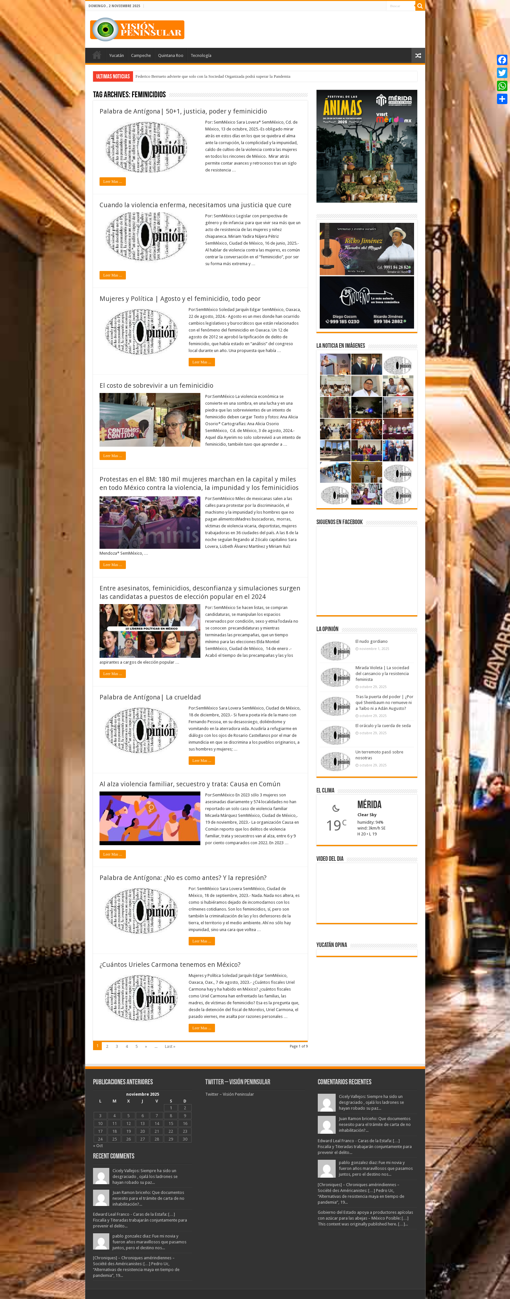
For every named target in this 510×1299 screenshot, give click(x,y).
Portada (96, 54)
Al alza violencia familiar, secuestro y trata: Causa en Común (190, 784)
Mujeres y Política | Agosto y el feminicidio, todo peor (180, 299)
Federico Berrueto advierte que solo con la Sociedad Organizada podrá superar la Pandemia (213, 76)
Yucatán (116, 55)
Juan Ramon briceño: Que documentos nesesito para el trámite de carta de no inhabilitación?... (148, 1198)
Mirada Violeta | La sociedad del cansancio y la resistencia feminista (382, 673)
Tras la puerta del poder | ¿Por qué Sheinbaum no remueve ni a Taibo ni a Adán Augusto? (384, 702)
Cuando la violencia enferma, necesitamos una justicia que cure (195, 205)
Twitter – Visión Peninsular (237, 1082)
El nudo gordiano (372, 641)
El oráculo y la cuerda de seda (383, 725)
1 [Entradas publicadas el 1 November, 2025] (171, 1107)
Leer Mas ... (112, 181)
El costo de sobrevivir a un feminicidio (156, 385)
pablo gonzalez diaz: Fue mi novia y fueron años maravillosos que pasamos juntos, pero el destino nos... (149, 1242)
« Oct (98, 1145)
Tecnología (201, 55)
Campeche (141, 55)
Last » (170, 1046)
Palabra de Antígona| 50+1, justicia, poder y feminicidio (183, 111)
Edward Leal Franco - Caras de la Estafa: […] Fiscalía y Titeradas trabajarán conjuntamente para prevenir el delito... (140, 1220)
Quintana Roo (170, 55)
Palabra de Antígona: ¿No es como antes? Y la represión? (183, 878)
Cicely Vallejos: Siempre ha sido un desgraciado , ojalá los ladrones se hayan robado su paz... (145, 1176)
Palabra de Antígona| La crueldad (150, 697)
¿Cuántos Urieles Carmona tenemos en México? (170, 964)
